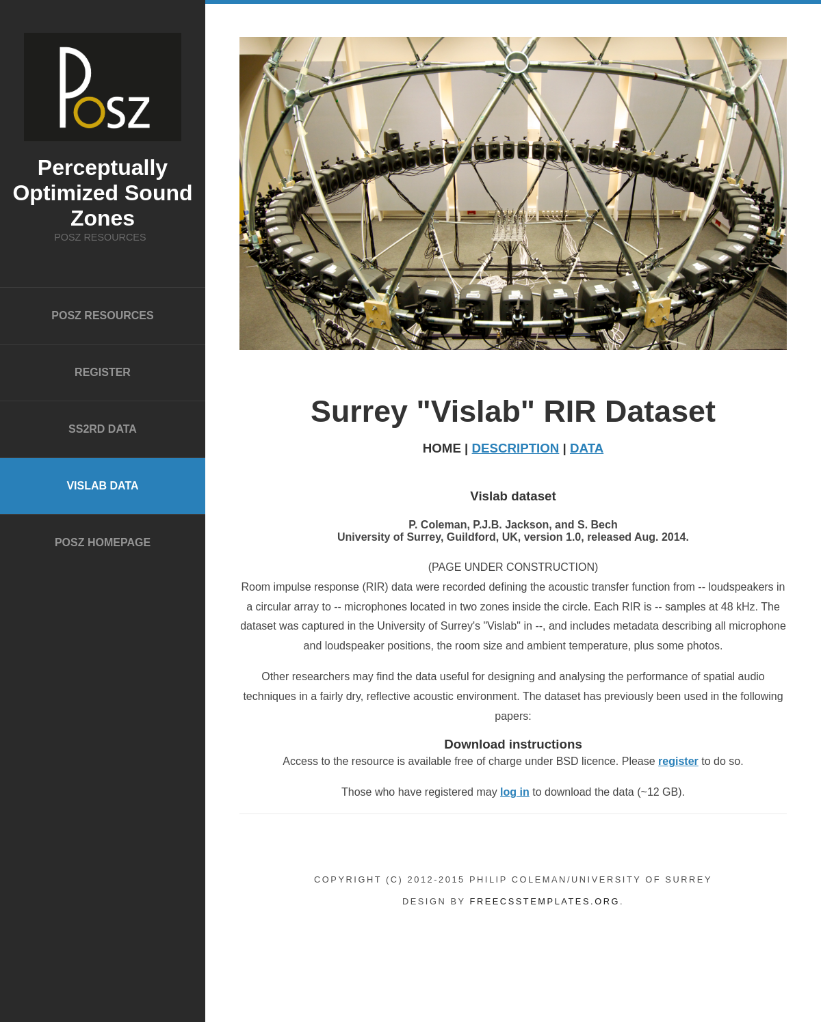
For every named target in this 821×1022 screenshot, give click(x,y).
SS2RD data (102, 429)
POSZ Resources (102, 315)
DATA (586, 448)
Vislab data (102, 486)
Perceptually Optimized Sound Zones (102, 192)
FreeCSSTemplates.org (545, 901)
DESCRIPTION (516, 448)
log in (515, 792)
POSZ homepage (103, 542)
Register (103, 372)
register (678, 761)
